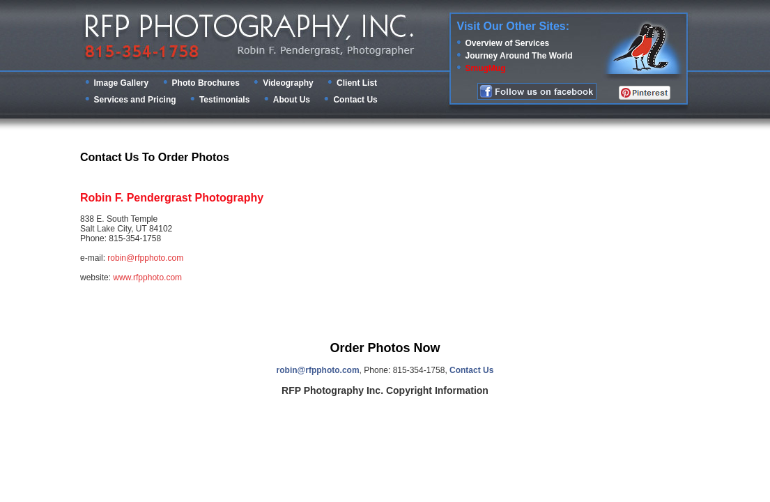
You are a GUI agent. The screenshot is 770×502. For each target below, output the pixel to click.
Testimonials (224, 100)
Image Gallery (121, 83)
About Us (291, 100)
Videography (288, 83)
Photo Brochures (206, 83)
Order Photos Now (385, 348)
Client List (357, 83)
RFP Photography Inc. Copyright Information (385, 390)
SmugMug (485, 68)
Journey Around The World (519, 56)
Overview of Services (507, 43)
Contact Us (355, 100)
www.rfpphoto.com (147, 277)
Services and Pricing (135, 100)
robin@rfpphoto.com (145, 258)
